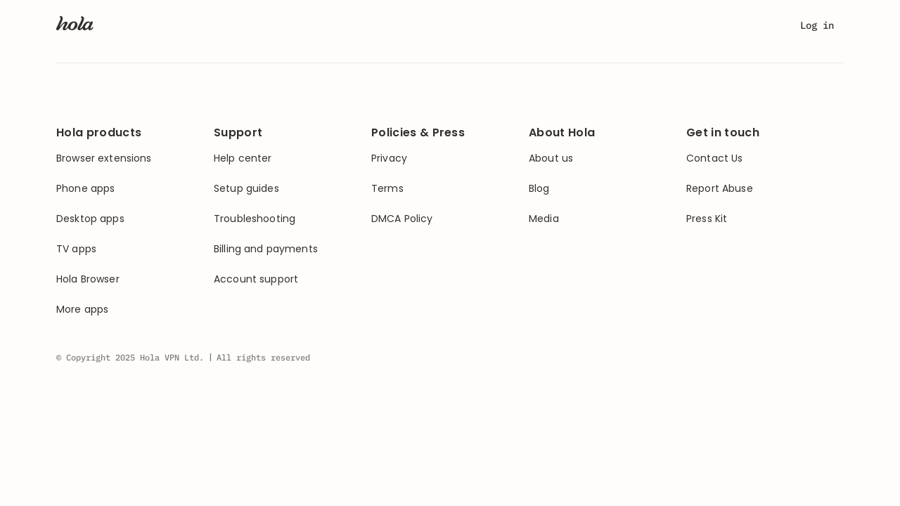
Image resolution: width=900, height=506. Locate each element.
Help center (243, 158)
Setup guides (246, 188)
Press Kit (706, 219)
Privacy (389, 158)
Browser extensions (104, 158)
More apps (82, 309)
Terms (387, 188)
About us (551, 158)
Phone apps (85, 188)
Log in (817, 25)
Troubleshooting (254, 219)
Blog (539, 188)
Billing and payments (266, 249)
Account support (256, 279)
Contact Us (714, 158)
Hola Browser (88, 279)
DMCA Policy (402, 219)
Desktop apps (90, 219)
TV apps (76, 249)
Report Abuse (719, 188)
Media (544, 219)
